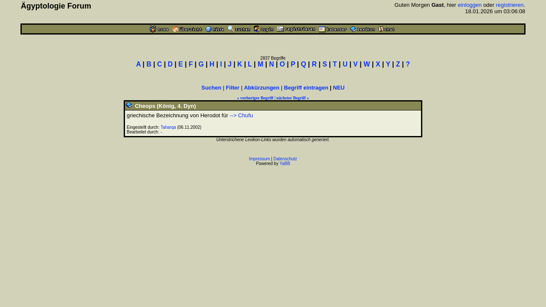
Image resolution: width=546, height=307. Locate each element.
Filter (233, 87)
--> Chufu (241, 115)
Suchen (211, 87)
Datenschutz (285, 158)
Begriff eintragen (306, 87)
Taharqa (168, 127)
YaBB (284, 163)
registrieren (510, 5)
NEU (339, 87)
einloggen (470, 5)
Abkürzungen (261, 87)
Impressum (259, 158)
